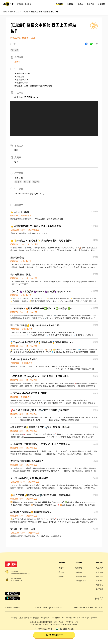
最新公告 (90, 4)
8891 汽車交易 (67, 618)
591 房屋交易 (34, 618)
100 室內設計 (44, 618)
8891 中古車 (85, 618)
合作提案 (99, 589)
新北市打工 (14, 11)
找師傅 (26, 618)
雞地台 (80, 4)
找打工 (61, 568)
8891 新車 (76, 618)
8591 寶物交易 (56, 618)
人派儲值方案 (80, 580)
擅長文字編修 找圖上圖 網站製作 (44, 11)
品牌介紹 (99, 568)
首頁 (5, 11)
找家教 (61, 576)
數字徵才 (94, 618)
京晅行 (25, 11)
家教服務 (99, 572)
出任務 (21, 618)
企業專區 (101, 4)
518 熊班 (14, 618)
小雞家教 (70, 4)
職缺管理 (78, 568)
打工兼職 (59, 4)
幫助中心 (99, 584)
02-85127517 (17, 607)
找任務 (61, 572)
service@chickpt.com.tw (52, 607)
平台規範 (99, 580)
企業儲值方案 (80, 576)
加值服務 (78, 572)
